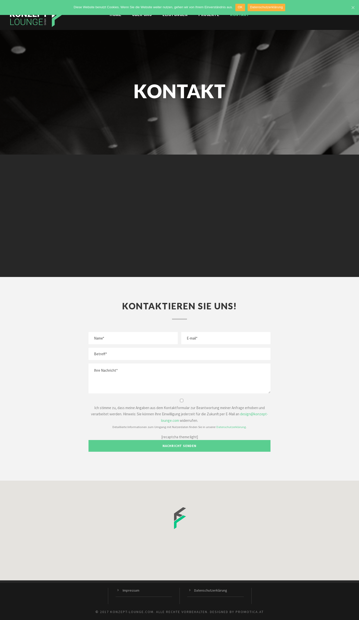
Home (115, 14)
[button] (179, 518)
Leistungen (175, 14)
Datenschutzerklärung (231, 427)
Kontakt (239, 14)
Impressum (131, 590)
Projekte (208, 14)
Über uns (142, 14)
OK (240, 7)
